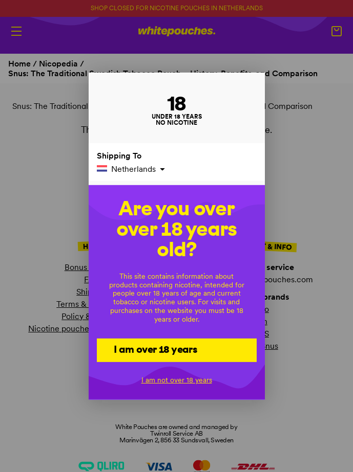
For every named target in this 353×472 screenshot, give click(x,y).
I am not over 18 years (176, 380)
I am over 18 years (155, 349)
